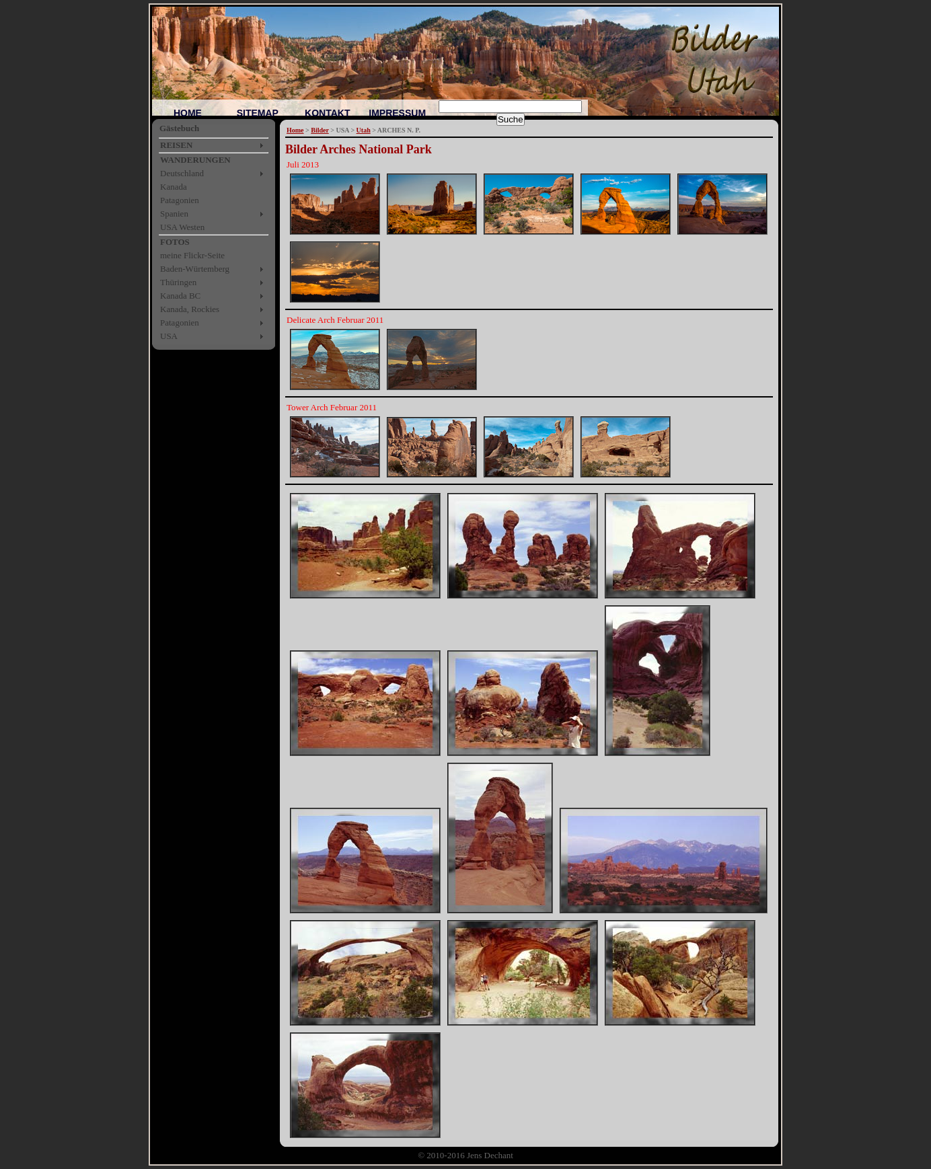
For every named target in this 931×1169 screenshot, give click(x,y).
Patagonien (179, 200)
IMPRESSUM (397, 113)
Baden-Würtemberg (194, 269)
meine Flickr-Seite (192, 255)
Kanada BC (180, 296)
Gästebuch (179, 128)
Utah (364, 130)
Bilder (319, 130)
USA (169, 336)
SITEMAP (257, 113)
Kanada (173, 187)
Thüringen (178, 282)
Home (295, 130)
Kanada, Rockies (189, 309)
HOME (188, 113)
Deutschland (182, 173)
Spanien (174, 214)
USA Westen (182, 227)
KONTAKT (327, 113)
